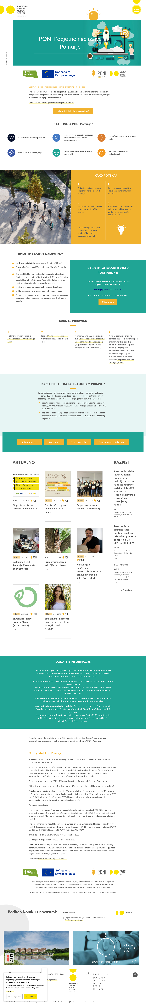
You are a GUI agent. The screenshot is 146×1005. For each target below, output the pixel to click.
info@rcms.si (51, 979)
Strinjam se (31, 996)
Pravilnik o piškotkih (91, 1002)
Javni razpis (54, 442)
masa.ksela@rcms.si (87, 676)
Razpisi (121, 463)
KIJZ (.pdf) (56, 1002)
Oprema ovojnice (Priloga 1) (111, 442)
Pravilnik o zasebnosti (77, 1002)
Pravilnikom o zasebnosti (74, 920)
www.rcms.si (41, 687)
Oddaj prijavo (108, 302)
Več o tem (10, 991)
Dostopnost (64, 1002)
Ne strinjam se (14, 996)
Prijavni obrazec (29, 442)
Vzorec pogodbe (78, 442)
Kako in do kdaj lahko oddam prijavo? (73, 111)
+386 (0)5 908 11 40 (54, 974)
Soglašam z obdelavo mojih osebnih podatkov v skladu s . (85, 919)
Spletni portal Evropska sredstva (52, 858)
